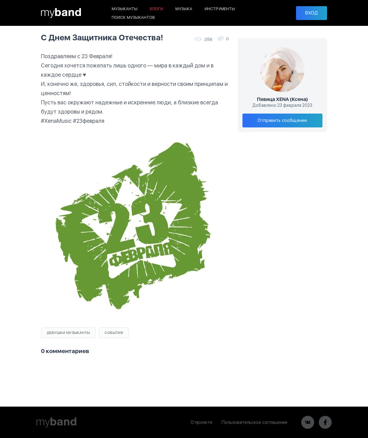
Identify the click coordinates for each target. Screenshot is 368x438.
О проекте (201, 422)
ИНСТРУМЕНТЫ (220, 8)
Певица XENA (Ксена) (282, 99)
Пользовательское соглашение (254, 422)
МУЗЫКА (183, 8)
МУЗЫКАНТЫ (125, 8)
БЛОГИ (156, 8)
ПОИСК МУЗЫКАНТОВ (133, 17)
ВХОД (311, 13)
